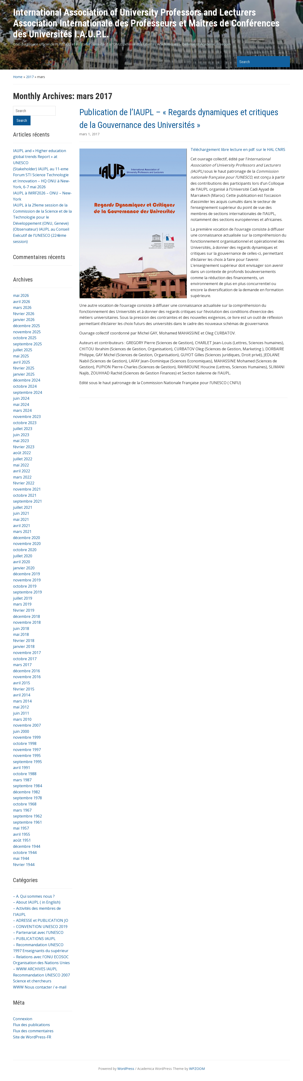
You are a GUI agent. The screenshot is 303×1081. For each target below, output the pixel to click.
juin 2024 (21, 398)
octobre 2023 (24, 422)
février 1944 (23, 864)
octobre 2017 (24, 658)
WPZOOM (197, 1068)
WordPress (125, 1068)
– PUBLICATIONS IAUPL (34, 938)
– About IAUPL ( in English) (36, 902)
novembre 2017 (27, 652)
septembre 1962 (27, 816)
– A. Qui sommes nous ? (34, 896)
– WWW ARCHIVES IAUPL (35, 968)
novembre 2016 (27, 676)
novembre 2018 (27, 622)
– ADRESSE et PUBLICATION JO (40, 920)
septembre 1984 (27, 785)
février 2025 (23, 368)
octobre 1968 (24, 804)
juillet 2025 (22, 349)
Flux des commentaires (33, 1030)
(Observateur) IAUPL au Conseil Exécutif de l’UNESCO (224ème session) (41, 235)
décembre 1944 (26, 846)
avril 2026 (21, 301)
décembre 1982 (26, 792)
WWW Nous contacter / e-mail (39, 987)
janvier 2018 (24, 646)
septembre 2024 (27, 392)
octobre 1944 (24, 852)
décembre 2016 (26, 670)
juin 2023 (21, 434)
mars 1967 (22, 810)
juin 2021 (21, 513)
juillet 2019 (22, 598)
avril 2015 (21, 683)
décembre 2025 (26, 325)
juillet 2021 (22, 507)
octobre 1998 (24, 743)
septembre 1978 (27, 797)
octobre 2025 (24, 337)
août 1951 (22, 840)
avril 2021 (21, 525)
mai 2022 (21, 465)
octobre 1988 (24, 773)
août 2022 (22, 452)
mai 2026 (21, 295)
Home (17, 77)
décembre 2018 (26, 616)
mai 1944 (21, 858)
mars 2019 (22, 604)
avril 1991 (21, 767)
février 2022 (23, 483)
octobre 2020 (24, 549)
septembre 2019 (27, 592)
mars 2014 (22, 701)
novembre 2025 (27, 331)
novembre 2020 (27, 543)
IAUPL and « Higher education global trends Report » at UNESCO (39, 156)
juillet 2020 (22, 555)
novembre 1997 (27, 749)
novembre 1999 (27, 737)
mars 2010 (22, 719)
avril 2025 (21, 362)
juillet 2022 (22, 458)
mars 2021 (22, 531)
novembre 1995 (27, 755)
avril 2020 (21, 561)
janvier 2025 (24, 374)
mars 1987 (22, 779)
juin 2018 (21, 628)
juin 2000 (21, 731)
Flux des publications (31, 1024)
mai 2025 (21, 356)
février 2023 (23, 446)
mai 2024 (21, 404)
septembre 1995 (27, 761)
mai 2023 (21, 440)
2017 (30, 77)
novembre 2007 (27, 725)
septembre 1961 (27, 822)
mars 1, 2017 (89, 134)
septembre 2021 (27, 501)
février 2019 (23, 610)
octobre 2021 (24, 495)
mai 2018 (21, 634)
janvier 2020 (24, 568)
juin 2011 (21, 713)
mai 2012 (21, 707)
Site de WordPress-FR (32, 1037)
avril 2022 (21, 471)
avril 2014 (21, 695)
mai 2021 (21, 519)
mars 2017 (22, 664)
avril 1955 (21, 834)
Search (284, 61)
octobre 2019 (24, 586)
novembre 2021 (27, 489)
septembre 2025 (27, 344)
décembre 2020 (26, 537)
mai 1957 (21, 828)
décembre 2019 (26, 573)
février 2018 (23, 640)
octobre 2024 (24, 386)
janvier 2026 (24, 319)
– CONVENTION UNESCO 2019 (40, 926)
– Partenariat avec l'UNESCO (38, 932)
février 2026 (23, 313)
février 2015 (23, 689)
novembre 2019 (27, 580)
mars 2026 (22, 307)
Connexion (22, 1018)
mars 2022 (22, 477)
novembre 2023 (27, 416)
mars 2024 (22, 410)
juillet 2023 (22, 428)
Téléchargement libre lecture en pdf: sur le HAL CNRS (238, 149)
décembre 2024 (26, 380)
